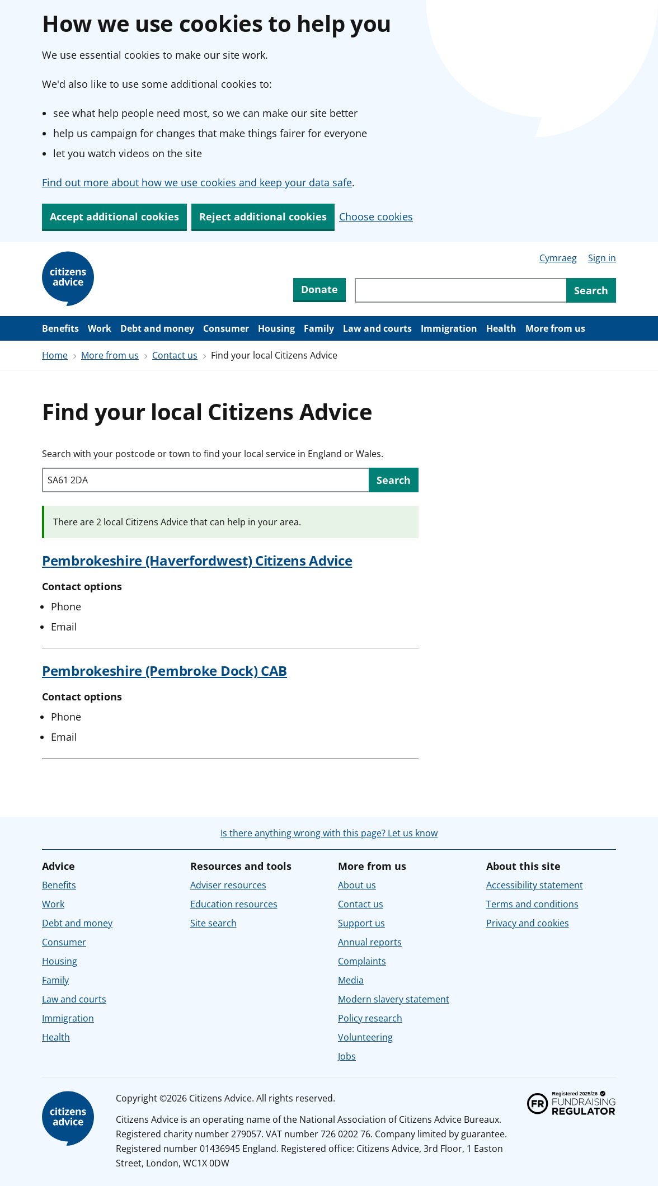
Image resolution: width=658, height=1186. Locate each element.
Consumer (226, 328)
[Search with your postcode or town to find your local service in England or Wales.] (205, 480)
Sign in (602, 258)
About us (357, 885)
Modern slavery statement (393, 999)
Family (319, 328)
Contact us (175, 355)
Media (351, 980)
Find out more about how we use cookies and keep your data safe (197, 182)
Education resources (234, 904)
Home (55, 355)
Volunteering (365, 1037)
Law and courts (377, 328)
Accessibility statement (534, 885)
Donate (319, 289)
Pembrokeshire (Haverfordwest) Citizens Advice (197, 560)
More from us (555, 328)
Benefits (60, 328)
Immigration (449, 328)
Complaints (362, 961)
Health (501, 328)
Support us (361, 923)
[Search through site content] (460, 290)
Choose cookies (376, 216)
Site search (213, 923)
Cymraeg (558, 258)
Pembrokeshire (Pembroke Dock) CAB (164, 670)
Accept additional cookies (114, 216)
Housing (276, 328)
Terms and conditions (532, 904)
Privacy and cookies (527, 923)
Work (99, 328)
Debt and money (157, 328)
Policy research (370, 1018)
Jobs (347, 1056)
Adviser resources (228, 885)
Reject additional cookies (263, 216)
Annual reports (370, 942)
